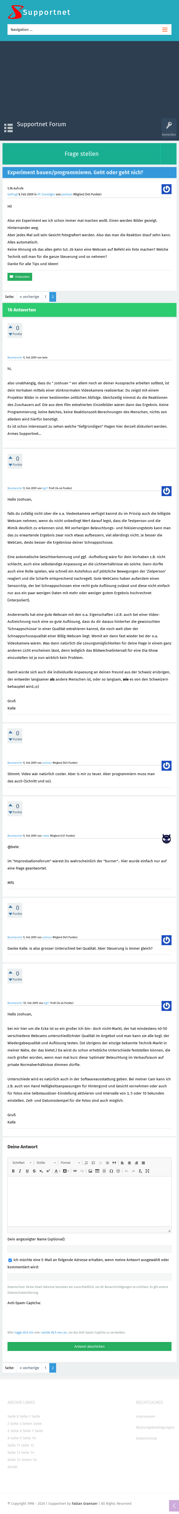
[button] (22, 1162)
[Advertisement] (89, 81)
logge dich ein (23, 1332)
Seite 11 (13, 1445)
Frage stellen (82, 153)
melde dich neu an (54, 1332)
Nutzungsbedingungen (155, 1427)
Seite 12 (27, 1445)
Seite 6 (16, 1431)
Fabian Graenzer (84, 1504)
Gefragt (12, 194)
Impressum (145, 1416)
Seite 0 (13, 1416)
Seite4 (27, 1423)
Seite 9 (16, 1438)
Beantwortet (14, 357)
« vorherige (29, 296)
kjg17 (45, 488)
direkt (12, 1467)
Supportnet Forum (41, 124)
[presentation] (45, 1317)
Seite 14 (27, 1452)
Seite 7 (28, 1431)
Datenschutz (146, 1438)
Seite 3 (15, 1423)
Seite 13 (13, 1452)
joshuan (67, 194)
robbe (45, 835)
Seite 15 (13, 1459)
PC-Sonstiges (46, 194)
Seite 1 (25, 1416)
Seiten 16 (29, 1459)
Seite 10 (29, 1438)
